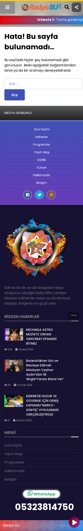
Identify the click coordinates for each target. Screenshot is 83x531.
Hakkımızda (41, 175)
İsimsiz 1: (55, 19)
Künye (41, 167)
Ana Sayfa (41, 129)
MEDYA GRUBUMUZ (18, 113)
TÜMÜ (73, 315)
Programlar (41, 144)
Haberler (41, 137)
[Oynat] (74, 523)
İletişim (41, 183)
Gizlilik (41, 160)
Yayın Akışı (41, 152)
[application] (41, 524)
